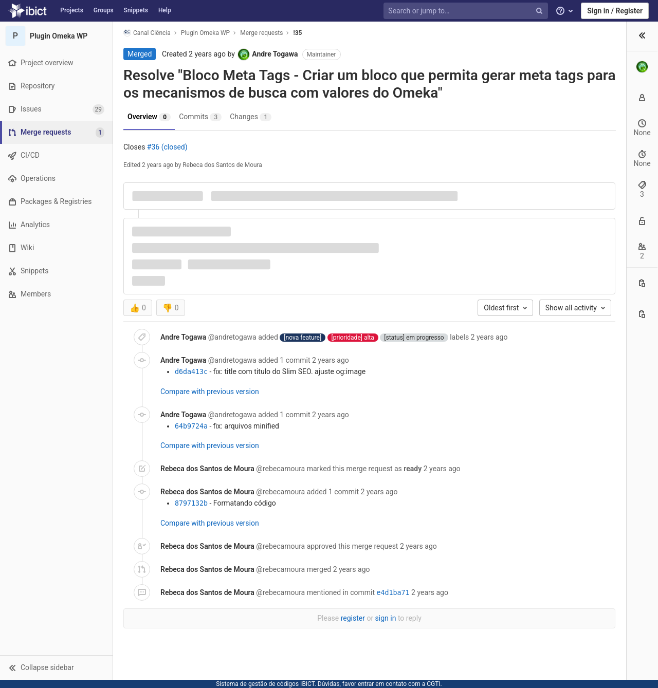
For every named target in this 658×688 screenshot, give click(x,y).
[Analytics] (56, 224)
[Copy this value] (642, 283)
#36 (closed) (167, 147)
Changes (250, 117)
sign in (385, 618)
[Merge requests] (57, 132)
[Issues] (56, 109)
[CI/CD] (56, 155)
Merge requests (261, 32)
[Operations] (56, 178)
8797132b (191, 503)
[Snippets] (56, 271)
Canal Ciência (147, 32)
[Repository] (56, 86)
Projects (71, 10)
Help (164, 10)
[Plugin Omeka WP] (56, 36)
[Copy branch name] (642, 314)
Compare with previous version (209, 391)
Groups (104, 10)
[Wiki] (56, 247)
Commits (200, 117)
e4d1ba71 (393, 593)
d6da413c (191, 372)
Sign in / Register (615, 11)
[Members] (56, 294)
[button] (56, 667)
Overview (149, 117)
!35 (297, 32)
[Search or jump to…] (466, 11)
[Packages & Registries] (56, 201)
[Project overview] (56, 63)
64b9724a (191, 426)
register (353, 618)
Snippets (136, 10)
